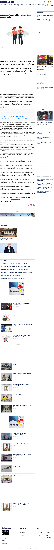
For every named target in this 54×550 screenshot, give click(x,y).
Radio (43, 4)
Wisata (22, 4)
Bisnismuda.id (22, 532)
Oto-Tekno (18, 5)
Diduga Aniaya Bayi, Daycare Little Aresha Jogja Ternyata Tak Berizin (45, 83)
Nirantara (34, 4)
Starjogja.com (23, 535)
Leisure (39, 4)
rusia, (3, 205)
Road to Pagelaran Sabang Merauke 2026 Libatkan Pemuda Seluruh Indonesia (16, 266)
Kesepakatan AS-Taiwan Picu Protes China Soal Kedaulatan (15, 114)
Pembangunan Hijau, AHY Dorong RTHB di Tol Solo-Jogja (45, 78)
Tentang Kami (4, 537)
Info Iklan (3, 545)
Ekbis (15, 4)
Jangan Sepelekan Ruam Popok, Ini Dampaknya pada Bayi (44, 192)
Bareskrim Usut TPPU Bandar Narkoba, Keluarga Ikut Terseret (45, 28)
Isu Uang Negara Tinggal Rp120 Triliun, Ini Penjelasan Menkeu (45, 171)
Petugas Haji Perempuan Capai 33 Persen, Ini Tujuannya (14, 116)
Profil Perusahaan (4, 541)
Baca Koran (46, 5)
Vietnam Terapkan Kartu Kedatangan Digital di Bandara (44, 128)
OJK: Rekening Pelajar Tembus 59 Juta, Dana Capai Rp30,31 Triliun (44, 188)
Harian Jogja (18, 197)
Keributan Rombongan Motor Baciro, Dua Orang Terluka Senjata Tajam (45, 88)
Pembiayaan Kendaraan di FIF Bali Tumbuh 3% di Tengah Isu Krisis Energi (15, 263)
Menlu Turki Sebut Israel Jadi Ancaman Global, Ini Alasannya (45, 16)
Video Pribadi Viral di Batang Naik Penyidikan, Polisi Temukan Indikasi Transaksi (17, 272)
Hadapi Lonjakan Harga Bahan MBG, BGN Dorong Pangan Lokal (44, 33)
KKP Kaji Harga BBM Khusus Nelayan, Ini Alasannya (44, 24)
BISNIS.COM (22, 530)
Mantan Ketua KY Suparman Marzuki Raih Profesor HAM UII (15, 118)
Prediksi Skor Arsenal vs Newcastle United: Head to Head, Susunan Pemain (15, 269)
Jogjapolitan (9, 4)
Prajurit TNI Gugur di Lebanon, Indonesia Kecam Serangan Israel (44, 176)
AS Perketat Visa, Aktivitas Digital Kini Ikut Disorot (44, 143)
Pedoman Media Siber (5, 538)
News (5, 4)
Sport (26, 4)
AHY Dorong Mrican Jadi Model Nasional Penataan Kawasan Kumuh (44, 184)
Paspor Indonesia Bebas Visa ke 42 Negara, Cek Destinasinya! (44, 133)
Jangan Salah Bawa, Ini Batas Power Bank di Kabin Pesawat (44, 138)
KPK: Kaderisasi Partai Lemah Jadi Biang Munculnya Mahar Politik (44, 20)
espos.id (22, 534)
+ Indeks (52, 5)
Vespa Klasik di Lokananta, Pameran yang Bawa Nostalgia (12, 278)
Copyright (3, 540)
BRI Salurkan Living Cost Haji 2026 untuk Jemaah (10, 275)
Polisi (5, 205)
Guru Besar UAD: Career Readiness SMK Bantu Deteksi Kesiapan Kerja (45, 72)
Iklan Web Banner (4, 543)
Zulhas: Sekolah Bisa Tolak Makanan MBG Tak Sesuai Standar (44, 167)
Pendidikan (48, 537)
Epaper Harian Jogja (15, 199)
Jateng (29, 4)
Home (1, 4)
